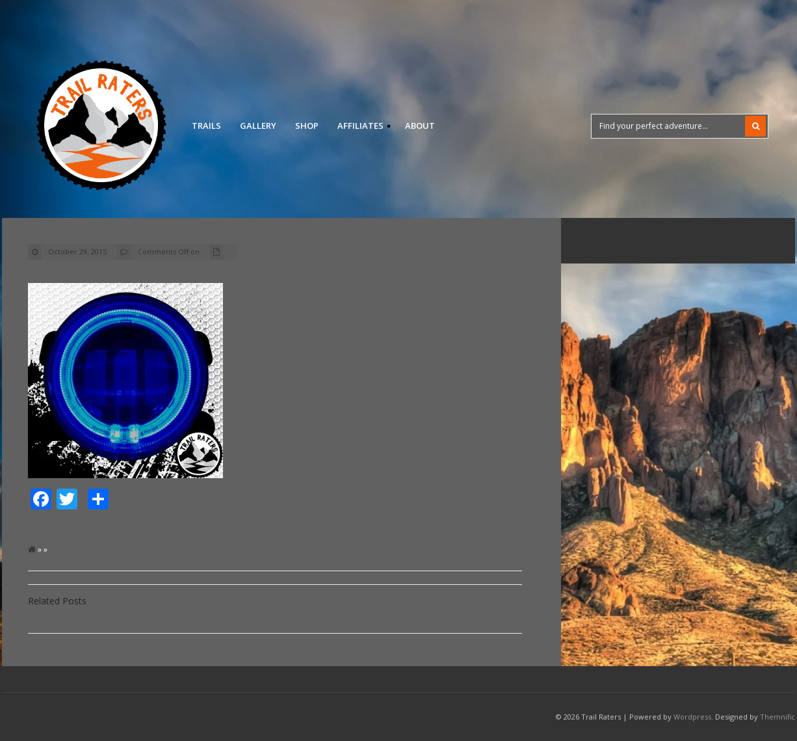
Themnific (777, 716)
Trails (206, 125)
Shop (307, 125)
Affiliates (360, 127)
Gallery (258, 125)
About (420, 125)
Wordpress (692, 716)
